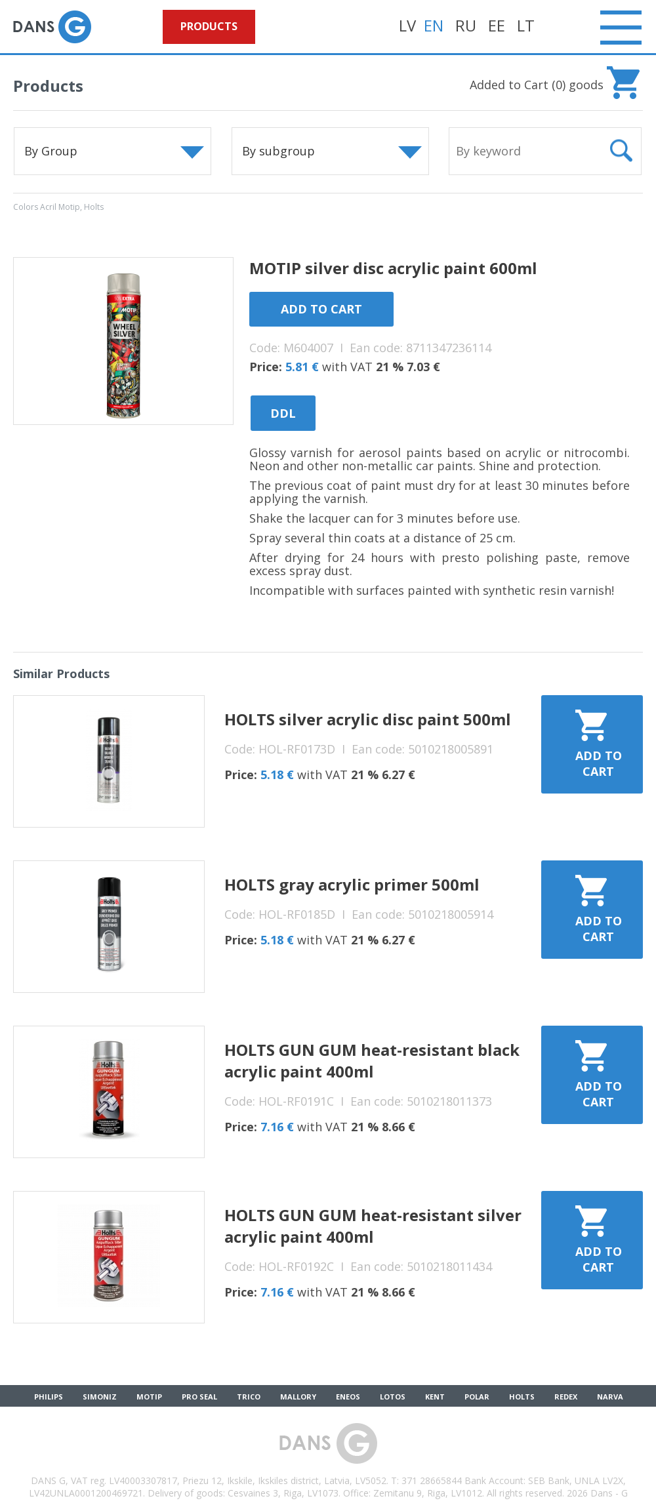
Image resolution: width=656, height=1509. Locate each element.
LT (526, 25)
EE (496, 25)
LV (407, 25)
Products (208, 26)
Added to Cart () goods (537, 84)
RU (465, 25)
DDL (283, 413)
